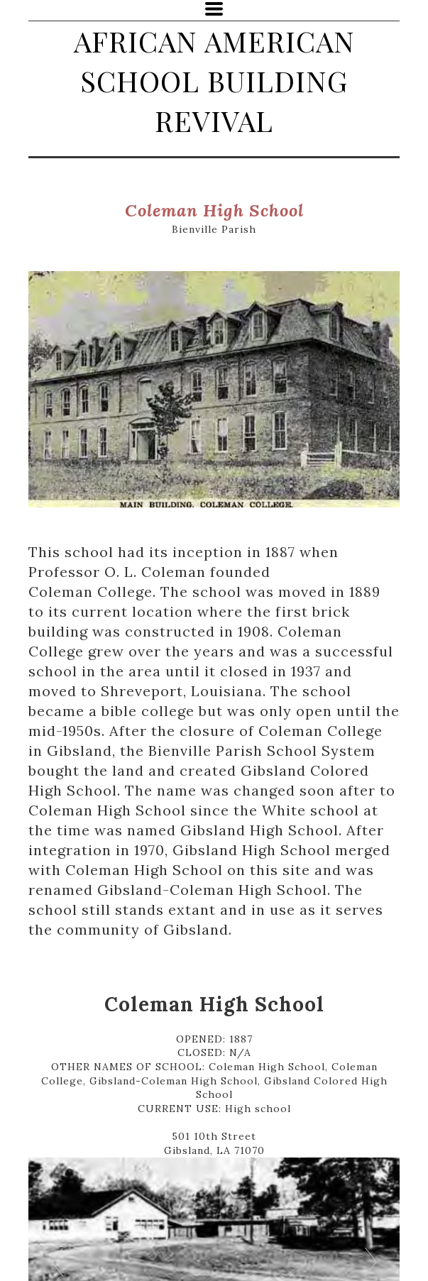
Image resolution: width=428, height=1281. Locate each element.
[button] (214, 9)
